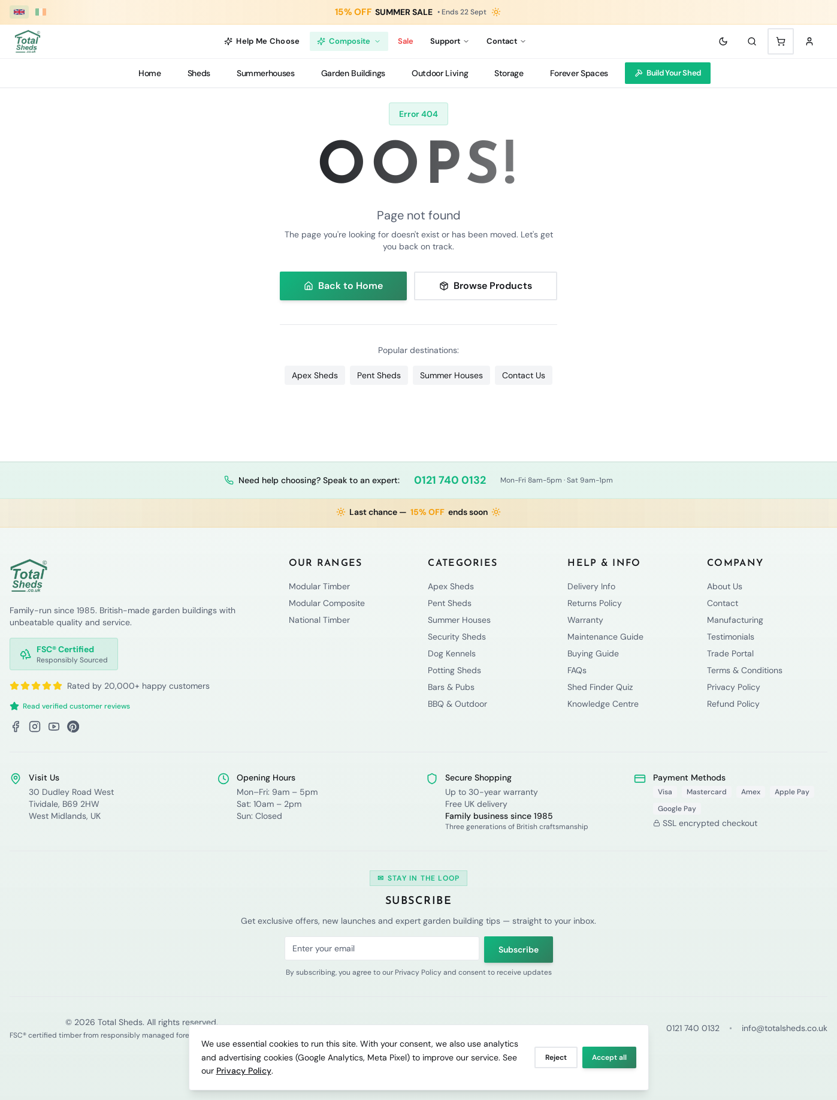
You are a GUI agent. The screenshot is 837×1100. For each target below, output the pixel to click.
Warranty (585, 619)
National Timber (319, 619)
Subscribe (518, 949)
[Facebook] (16, 727)
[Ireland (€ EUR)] (40, 12)
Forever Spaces (579, 73)
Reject (556, 1057)
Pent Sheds (379, 375)
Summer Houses (451, 375)
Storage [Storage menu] (509, 73)
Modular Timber (319, 586)
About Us (724, 586)
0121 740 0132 (450, 480)
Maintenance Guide (605, 636)
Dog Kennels (452, 653)
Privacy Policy (243, 1070)
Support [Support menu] (450, 41)
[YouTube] (54, 727)
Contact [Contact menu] (507, 41)
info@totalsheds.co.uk (784, 1028)
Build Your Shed (667, 73)
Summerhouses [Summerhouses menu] (266, 73)
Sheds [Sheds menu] (199, 73)
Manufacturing (735, 619)
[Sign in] (809, 41)
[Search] (752, 41)
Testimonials (730, 636)
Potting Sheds (454, 670)
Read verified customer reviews (70, 706)
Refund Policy (733, 703)
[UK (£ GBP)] (19, 12)
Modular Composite (327, 603)
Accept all (609, 1057)
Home (149, 73)
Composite (349, 41)
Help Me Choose (262, 41)
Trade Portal (730, 653)
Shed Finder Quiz (600, 687)
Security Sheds (457, 636)
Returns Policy (594, 603)
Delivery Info (591, 586)
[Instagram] (35, 727)
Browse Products (485, 285)
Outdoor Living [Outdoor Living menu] (440, 73)
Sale (405, 41)
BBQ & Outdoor (457, 703)
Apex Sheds (315, 375)
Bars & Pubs (451, 687)
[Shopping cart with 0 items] (780, 41)
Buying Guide (593, 653)
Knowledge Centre (603, 703)
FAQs (577, 670)
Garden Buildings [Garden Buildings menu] (353, 73)
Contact (722, 603)
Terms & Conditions (744, 670)
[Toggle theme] (723, 41)
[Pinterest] (73, 727)
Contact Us (523, 375)
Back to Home (343, 285)
